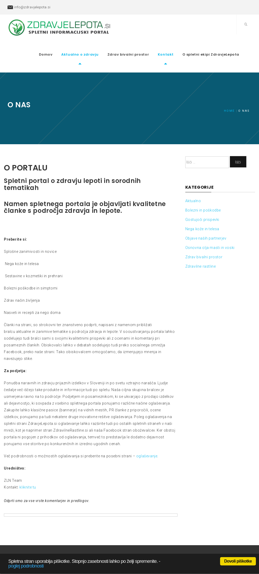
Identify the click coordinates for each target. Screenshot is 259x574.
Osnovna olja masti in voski (210, 231)
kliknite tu (27, 471)
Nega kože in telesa (202, 213)
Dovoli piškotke (238, 561)
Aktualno (193, 185)
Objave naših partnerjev (206, 222)
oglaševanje (147, 440)
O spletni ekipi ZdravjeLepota (219, 46)
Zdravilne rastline (200, 250)
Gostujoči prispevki (202, 203)
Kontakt (174, 46)
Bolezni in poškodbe (203, 194)
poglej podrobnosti (26, 566)
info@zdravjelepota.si (32, 7)
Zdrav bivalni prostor (137, 46)
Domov (54, 46)
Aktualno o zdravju (88, 46)
